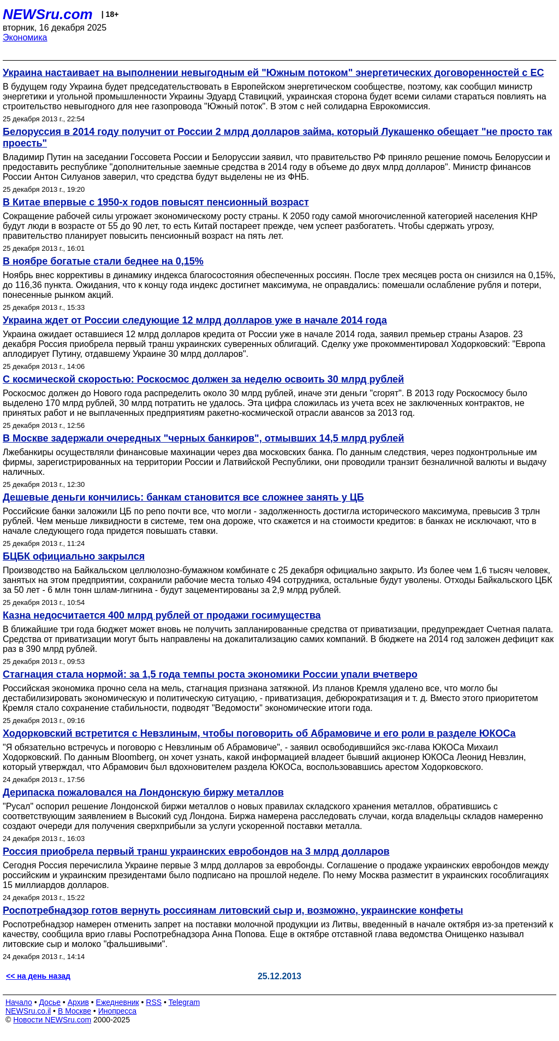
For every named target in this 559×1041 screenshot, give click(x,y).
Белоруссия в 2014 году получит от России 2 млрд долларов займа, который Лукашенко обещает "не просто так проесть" (277, 137)
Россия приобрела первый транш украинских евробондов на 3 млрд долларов (196, 851)
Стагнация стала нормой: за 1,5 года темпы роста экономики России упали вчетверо (210, 674)
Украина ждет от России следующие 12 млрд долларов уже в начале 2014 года (195, 320)
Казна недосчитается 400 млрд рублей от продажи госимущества (162, 615)
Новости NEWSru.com (52, 1019)
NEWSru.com (48, 14)
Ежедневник (117, 1002)
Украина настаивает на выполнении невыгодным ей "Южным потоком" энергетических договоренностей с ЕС (273, 72)
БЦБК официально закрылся (74, 556)
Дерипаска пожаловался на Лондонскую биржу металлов (143, 792)
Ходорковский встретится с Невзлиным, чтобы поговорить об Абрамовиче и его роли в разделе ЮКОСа (259, 733)
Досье (50, 1002)
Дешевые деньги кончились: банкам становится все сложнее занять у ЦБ (183, 497)
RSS (154, 1002)
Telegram (184, 1002)
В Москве (74, 1011)
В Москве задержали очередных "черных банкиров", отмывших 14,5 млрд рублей (203, 438)
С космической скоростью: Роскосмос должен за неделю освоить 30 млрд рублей (203, 379)
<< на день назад (38, 976)
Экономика (25, 37)
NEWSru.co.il (28, 1011)
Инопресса (117, 1011)
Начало (18, 1002)
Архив (78, 1002)
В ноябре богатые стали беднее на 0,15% (103, 261)
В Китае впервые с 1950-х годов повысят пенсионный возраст (156, 202)
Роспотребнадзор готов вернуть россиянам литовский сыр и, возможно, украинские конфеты (233, 910)
